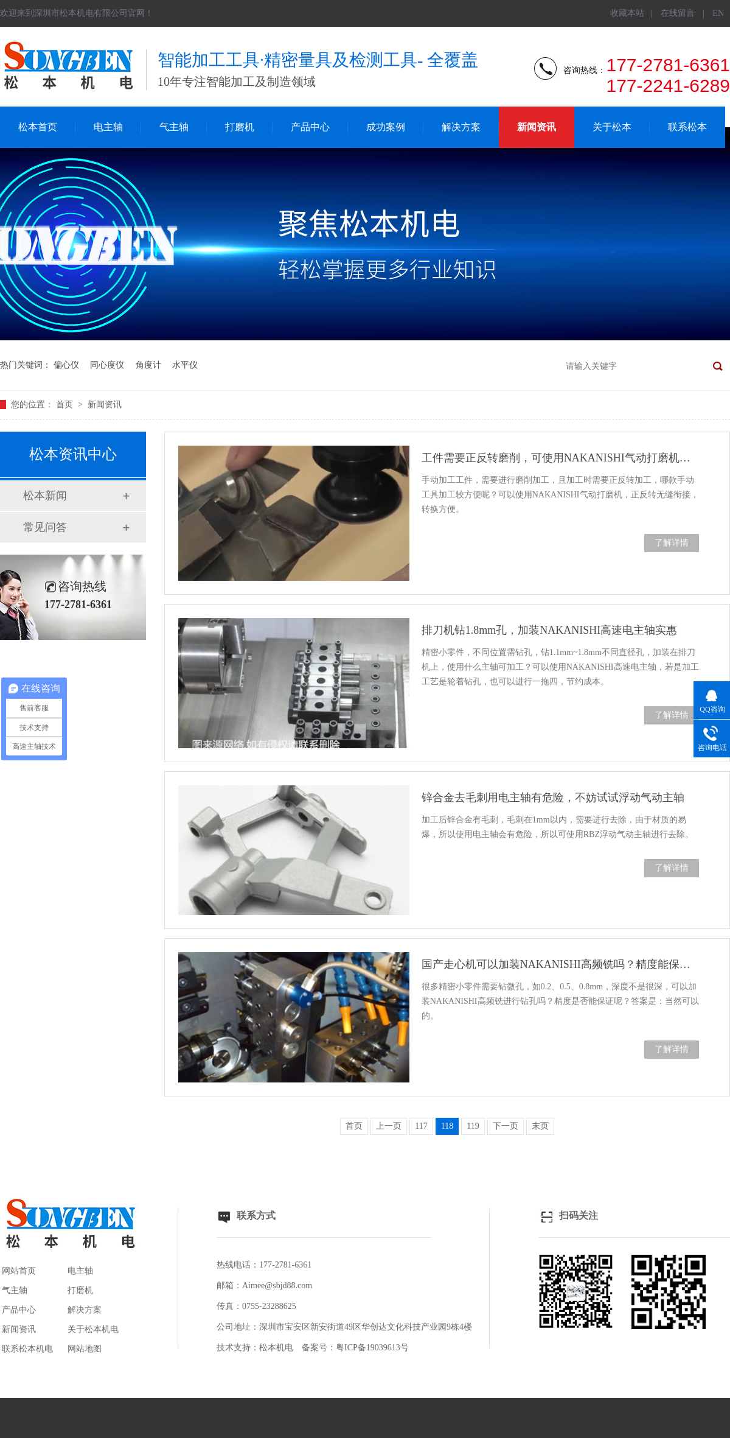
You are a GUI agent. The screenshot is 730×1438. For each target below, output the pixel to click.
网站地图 (85, 1348)
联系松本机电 (27, 1348)
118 (447, 1126)
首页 (65, 404)
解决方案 (461, 127)
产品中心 (310, 127)
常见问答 (45, 527)
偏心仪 (66, 365)
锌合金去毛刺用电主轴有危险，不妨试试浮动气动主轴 (553, 797)
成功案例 (385, 127)
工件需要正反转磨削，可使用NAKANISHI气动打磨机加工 (560, 458)
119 (473, 1126)
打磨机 (239, 127)
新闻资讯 (536, 127)
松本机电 (276, 1347)
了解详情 (672, 542)
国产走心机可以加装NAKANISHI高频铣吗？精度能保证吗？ (560, 964)
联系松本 (687, 127)
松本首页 (37, 127)
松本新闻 (45, 495)
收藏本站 (627, 13)
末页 (540, 1126)
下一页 (505, 1126)
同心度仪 (107, 365)
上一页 (388, 1126)
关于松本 (612, 127)
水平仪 (185, 365)
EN (718, 13)
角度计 (148, 365)
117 (421, 1126)
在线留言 (678, 13)
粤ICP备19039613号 (372, 1347)
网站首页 (19, 1270)
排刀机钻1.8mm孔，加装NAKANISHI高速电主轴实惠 (550, 630)
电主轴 (108, 127)
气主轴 (174, 127)
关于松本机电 (93, 1329)
